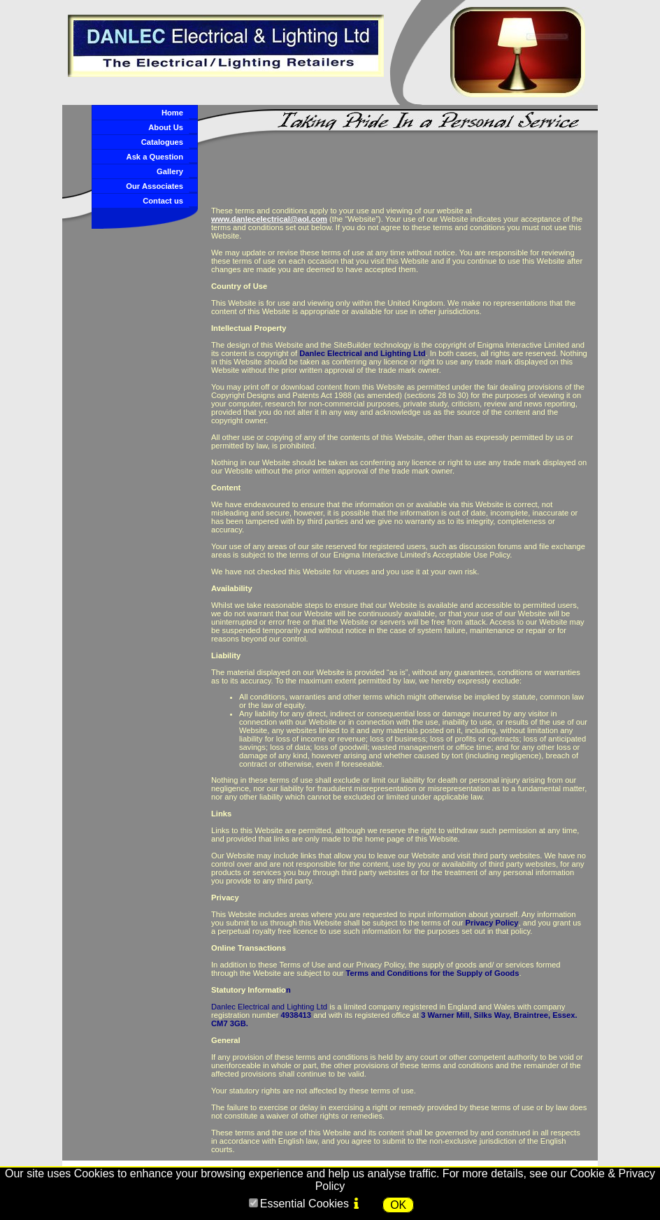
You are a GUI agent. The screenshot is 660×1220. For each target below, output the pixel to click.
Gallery (170, 171)
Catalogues (162, 142)
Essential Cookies (304, 1204)
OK (398, 1205)
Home (172, 112)
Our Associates (154, 186)
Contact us (163, 201)
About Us (165, 127)
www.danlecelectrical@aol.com (269, 219)
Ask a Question (155, 156)
